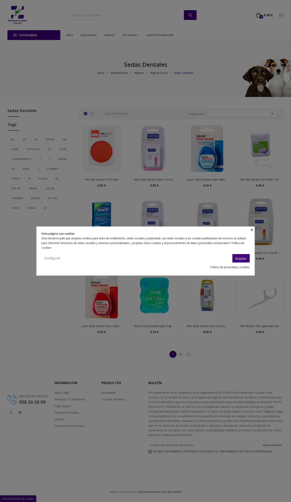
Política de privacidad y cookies (229, 267)
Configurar (52, 258)
